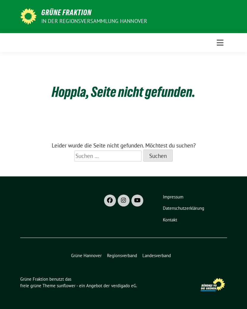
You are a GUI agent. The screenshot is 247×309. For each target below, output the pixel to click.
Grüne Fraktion (66, 12)
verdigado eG (123, 285)
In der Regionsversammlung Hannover (94, 21)
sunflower (66, 285)
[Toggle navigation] (220, 43)
